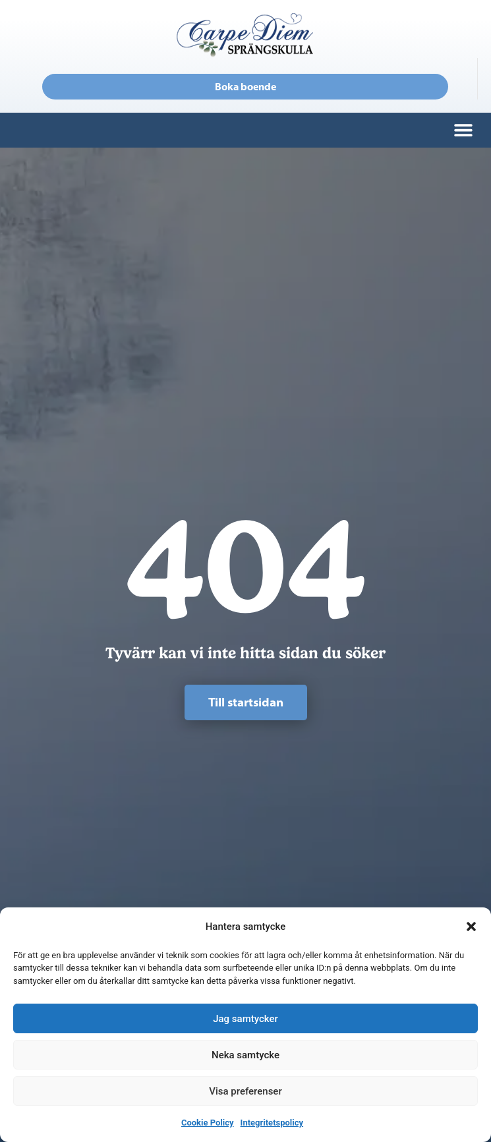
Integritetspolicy (272, 1123)
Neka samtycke (245, 1055)
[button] (471, 926)
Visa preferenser (245, 1091)
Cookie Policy (207, 1123)
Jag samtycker (245, 1019)
